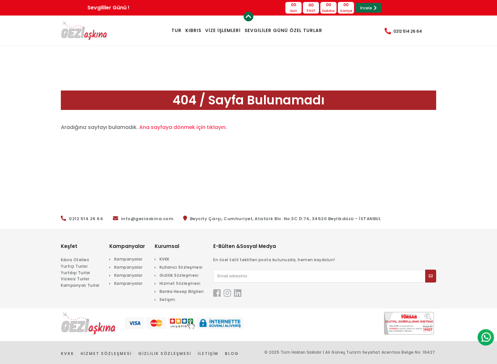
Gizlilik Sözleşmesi (179, 275)
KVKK (165, 259)
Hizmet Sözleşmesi (180, 283)
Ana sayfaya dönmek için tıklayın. (183, 127)
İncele (368, 8)
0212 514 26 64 (407, 31)
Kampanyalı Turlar (80, 285)
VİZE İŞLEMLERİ (223, 30)
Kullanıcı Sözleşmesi (181, 267)
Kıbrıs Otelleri (75, 259)
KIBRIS (193, 30)
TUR (176, 30)
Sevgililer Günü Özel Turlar (283, 30)
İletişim (167, 299)
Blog (232, 353)
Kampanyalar (128, 259)
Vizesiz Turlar (75, 279)
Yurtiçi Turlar (74, 266)
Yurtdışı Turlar (75, 272)
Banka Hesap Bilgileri (182, 291)
